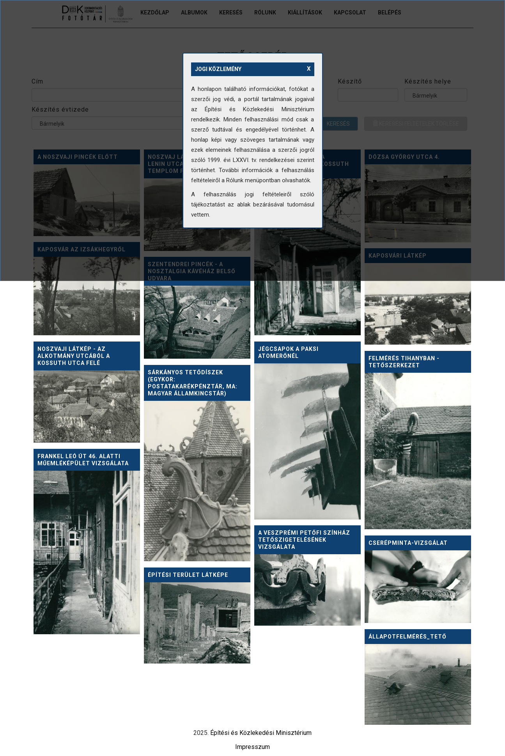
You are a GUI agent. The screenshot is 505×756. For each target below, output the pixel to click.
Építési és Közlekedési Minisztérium (261, 732)
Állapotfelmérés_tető (408, 636)
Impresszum (252, 747)
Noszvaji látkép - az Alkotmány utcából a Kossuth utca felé (73, 356)
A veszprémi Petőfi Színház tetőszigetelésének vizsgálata (304, 540)
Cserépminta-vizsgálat (408, 543)
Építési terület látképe (188, 575)
